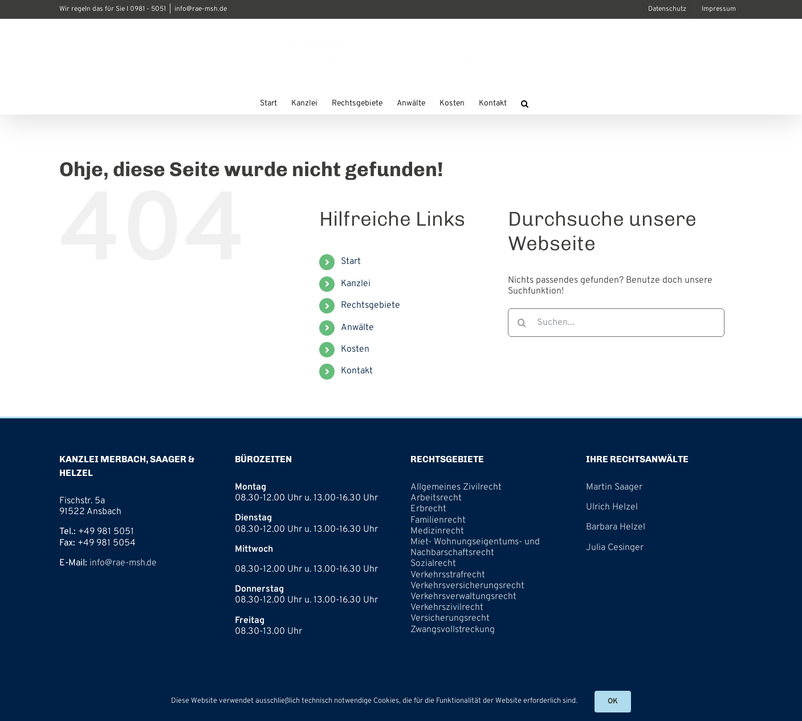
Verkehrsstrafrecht (447, 575)
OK (613, 701)
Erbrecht (428, 509)
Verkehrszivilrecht (446, 607)
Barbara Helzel (615, 527)
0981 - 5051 (148, 9)
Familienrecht (438, 520)
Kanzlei (356, 284)
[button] (524, 102)
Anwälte (357, 327)
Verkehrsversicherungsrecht (467, 586)
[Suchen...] (616, 322)
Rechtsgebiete (370, 305)
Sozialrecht (433, 563)
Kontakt (357, 371)
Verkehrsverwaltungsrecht (463, 596)
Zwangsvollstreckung (452, 630)
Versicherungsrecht (450, 618)
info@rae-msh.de (200, 9)
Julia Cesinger (615, 547)
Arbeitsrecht (436, 498)
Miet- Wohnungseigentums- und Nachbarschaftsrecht (475, 547)
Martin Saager (614, 487)
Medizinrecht (437, 531)
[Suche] (522, 322)
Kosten (355, 349)
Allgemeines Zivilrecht (456, 487)
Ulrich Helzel (612, 507)
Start (351, 261)
